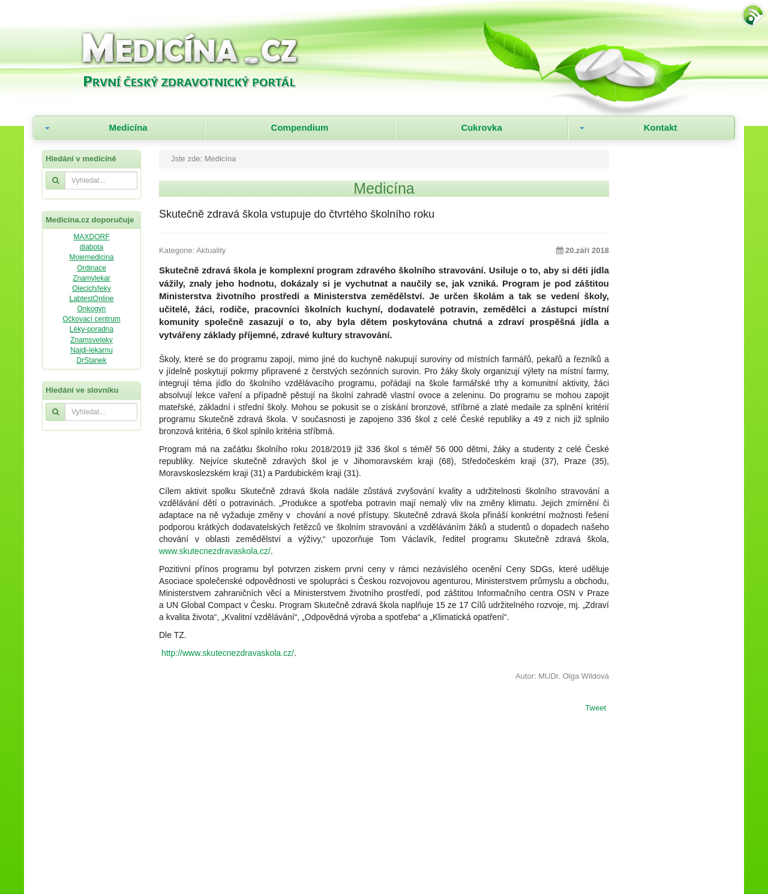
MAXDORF (92, 237)
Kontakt (660, 127)
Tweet (595, 708)
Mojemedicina (91, 257)
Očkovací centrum (91, 319)
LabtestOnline (91, 298)
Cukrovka (481, 127)
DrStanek (91, 360)
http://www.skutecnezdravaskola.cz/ (227, 653)
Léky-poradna (91, 329)
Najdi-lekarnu (91, 350)
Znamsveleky (91, 340)
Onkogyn (91, 309)
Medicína (128, 127)
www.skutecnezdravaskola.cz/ (215, 551)
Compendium (300, 127)
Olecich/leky (91, 288)
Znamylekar (91, 278)
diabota (91, 247)
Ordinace (91, 268)
